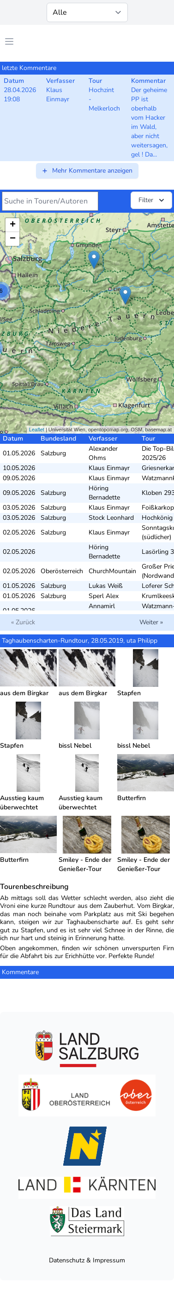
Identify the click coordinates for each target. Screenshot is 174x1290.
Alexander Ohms (103, 453)
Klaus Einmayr (109, 468)
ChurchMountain (112, 571)
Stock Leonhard (111, 517)
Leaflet (36, 429)
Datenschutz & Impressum (87, 1260)
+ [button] (13, 225)
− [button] (13, 239)
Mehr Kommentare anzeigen (86, 170)
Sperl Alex (104, 596)
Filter (152, 200)
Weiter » (151, 622)
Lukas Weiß (106, 585)
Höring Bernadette (104, 493)
